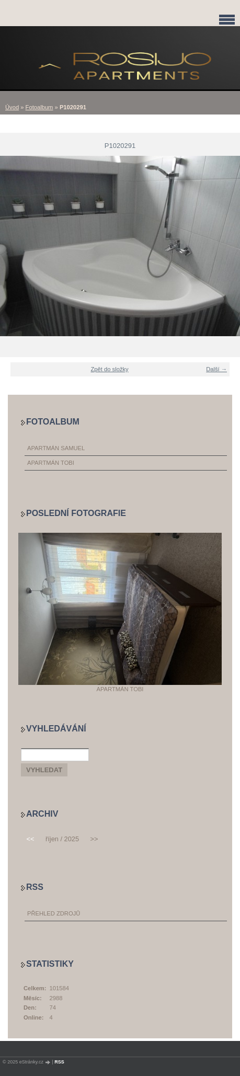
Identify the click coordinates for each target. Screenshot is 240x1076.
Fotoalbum (39, 107)
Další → (216, 369)
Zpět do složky (110, 369)
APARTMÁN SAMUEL (56, 448)
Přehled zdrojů (53, 913)
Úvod (12, 107)
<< (31, 839)
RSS (59, 1061)
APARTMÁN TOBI (50, 463)
